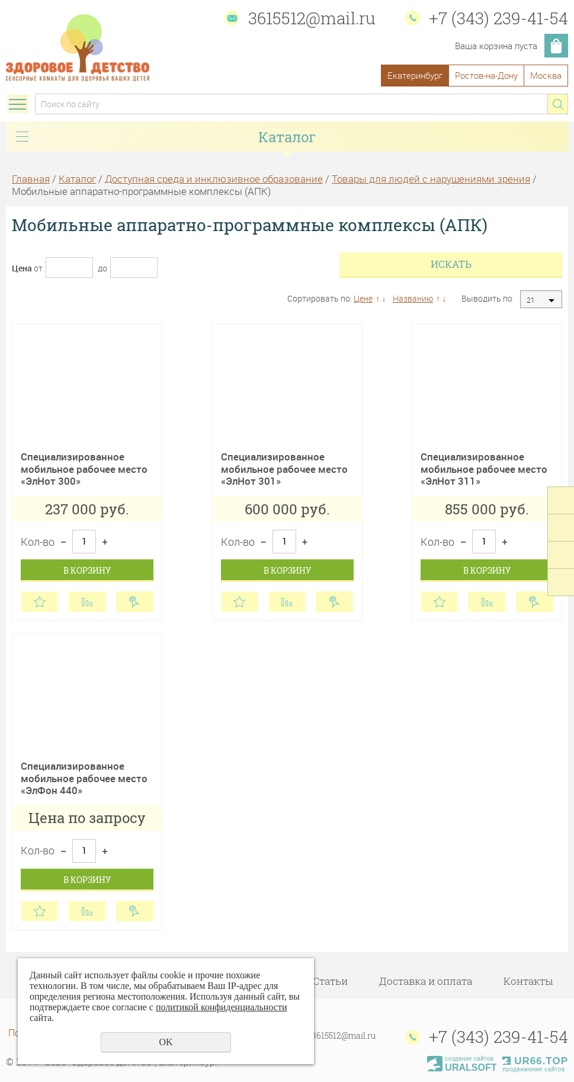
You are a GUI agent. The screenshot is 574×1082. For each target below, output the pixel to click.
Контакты (528, 981)
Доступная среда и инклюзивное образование (214, 178)
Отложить (39, 601)
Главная (31, 178)
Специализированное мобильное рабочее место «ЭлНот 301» (284, 469)
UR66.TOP (535, 1061)
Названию (413, 298)
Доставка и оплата (425, 981)
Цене (363, 298)
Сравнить (86, 601)
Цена (22, 268)
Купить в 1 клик (134, 601)
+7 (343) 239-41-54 (498, 18)
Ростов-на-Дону (486, 75)
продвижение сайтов (533, 1069)
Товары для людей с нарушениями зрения (431, 178)
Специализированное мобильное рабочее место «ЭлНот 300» (84, 469)
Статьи (330, 981)
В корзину (87, 570)
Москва (546, 75)
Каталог (77, 178)
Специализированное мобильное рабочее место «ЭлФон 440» (84, 778)
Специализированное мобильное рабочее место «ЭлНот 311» (484, 469)
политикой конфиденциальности (221, 1007)
